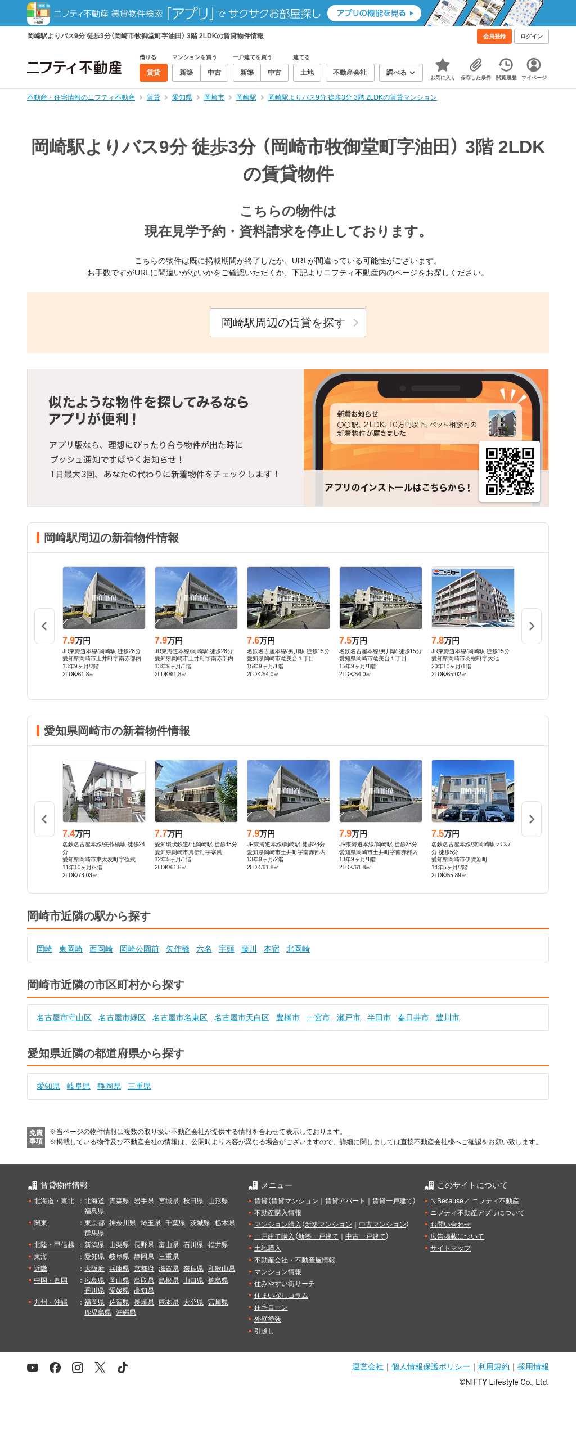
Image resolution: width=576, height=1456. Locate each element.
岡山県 (119, 1280)
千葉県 (175, 1223)
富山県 (169, 1245)
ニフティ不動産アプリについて (477, 1213)
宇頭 (227, 948)
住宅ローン (271, 1307)
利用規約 (494, 1366)
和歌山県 (221, 1268)
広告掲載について (457, 1236)
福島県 (94, 1211)
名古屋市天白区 (241, 1017)
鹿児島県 (97, 1312)
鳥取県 (144, 1280)
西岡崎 (101, 948)
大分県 (193, 1302)
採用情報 (533, 1366)
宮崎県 (218, 1302)
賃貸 (261, 1201)
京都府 (144, 1268)
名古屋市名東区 (180, 1017)
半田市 (379, 1017)
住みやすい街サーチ (284, 1284)
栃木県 (225, 1223)
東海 (40, 1257)
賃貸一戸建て (392, 1201)
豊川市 (448, 1017)
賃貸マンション (294, 1201)
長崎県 (144, 1302)
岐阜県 (79, 1086)
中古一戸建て (365, 1236)
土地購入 (267, 1248)
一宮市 (318, 1017)
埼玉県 (151, 1223)
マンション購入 (278, 1225)
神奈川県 (122, 1223)
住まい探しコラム (281, 1295)
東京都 (94, 1223)
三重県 (139, 1086)
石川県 (193, 1245)
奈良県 (193, 1268)
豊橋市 (288, 1017)
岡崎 (44, 948)
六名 (204, 948)
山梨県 (119, 1245)
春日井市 (413, 1017)
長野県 (144, 1245)
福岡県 (94, 1302)
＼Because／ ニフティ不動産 (474, 1201)
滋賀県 (169, 1268)
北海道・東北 (54, 1201)
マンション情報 (278, 1272)
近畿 (40, 1268)
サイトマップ (450, 1248)
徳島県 (218, 1280)
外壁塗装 (267, 1319)
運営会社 (368, 1366)
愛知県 (48, 1086)
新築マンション (328, 1225)
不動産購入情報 (278, 1213)
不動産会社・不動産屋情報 (294, 1260)
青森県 (119, 1201)
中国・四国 (51, 1280)
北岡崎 (298, 948)
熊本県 (169, 1302)
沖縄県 (126, 1312)
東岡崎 (71, 948)
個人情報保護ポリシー (431, 1366)
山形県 (218, 1201)
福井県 (218, 1245)
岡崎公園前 (139, 948)
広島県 (94, 1280)
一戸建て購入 (274, 1236)
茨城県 (200, 1223)
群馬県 (94, 1233)
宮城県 (169, 1201)
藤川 (249, 948)
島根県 (169, 1280)
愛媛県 (119, 1290)
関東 (40, 1223)
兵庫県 (119, 1268)
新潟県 (94, 1245)
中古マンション (382, 1225)
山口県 (193, 1280)
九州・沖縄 (51, 1302)
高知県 (144, 1290)
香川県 (94, 1290)
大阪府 (94, 1268)
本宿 (272, 948)
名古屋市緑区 (122, 1017)
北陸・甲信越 (54, 1245)
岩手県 (144, 1201)
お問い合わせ (450, 1225)
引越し (264, 1331)
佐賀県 (119, 1302)
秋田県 (193, 1201)
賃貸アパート (345, 1201)
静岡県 (109, 1086)
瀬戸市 (349, 1017)
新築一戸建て (318, 1236)
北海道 (94, 1201)
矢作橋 (178, 948)
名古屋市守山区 (64, 1017)
